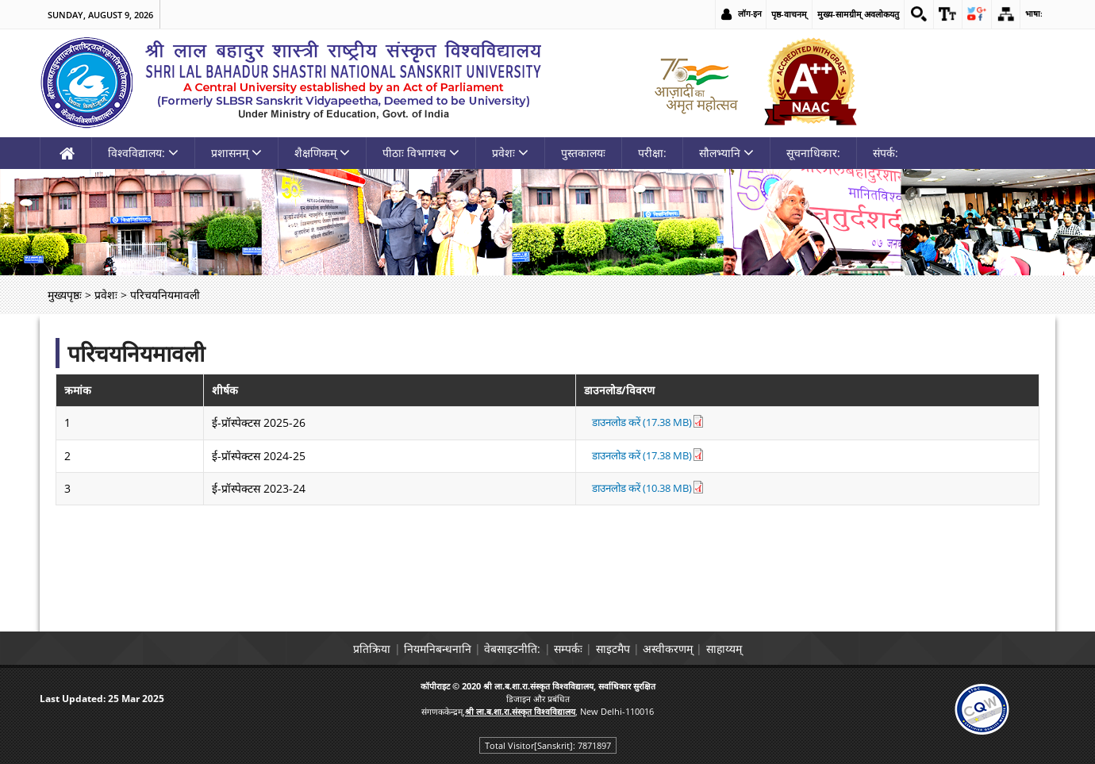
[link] (911, 14)
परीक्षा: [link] (652, 152)
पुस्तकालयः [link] (583, 152)
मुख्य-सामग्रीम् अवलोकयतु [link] (849, 14)
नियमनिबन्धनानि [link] (413, 648)
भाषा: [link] (1033, 14)
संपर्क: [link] (885, 152)
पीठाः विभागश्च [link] (420, 153)
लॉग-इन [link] (740, 14)
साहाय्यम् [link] (760, 648)
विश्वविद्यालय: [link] (143, 153)
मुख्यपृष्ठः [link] (65, 294)
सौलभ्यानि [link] (726, 153)
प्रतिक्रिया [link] (335, 648)
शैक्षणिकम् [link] (322, 153)
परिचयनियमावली (136, 353)
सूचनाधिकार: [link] (813, 152)
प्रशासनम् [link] (236, 153)
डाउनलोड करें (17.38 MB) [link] (633, 422)
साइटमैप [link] (625, 648)
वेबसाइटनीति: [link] (500, 648)
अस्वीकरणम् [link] (692, 648)
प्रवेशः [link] (510, 153)
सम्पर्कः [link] (568, 648)
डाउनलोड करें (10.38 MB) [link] (633, 488)
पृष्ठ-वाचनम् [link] (780, 14)
